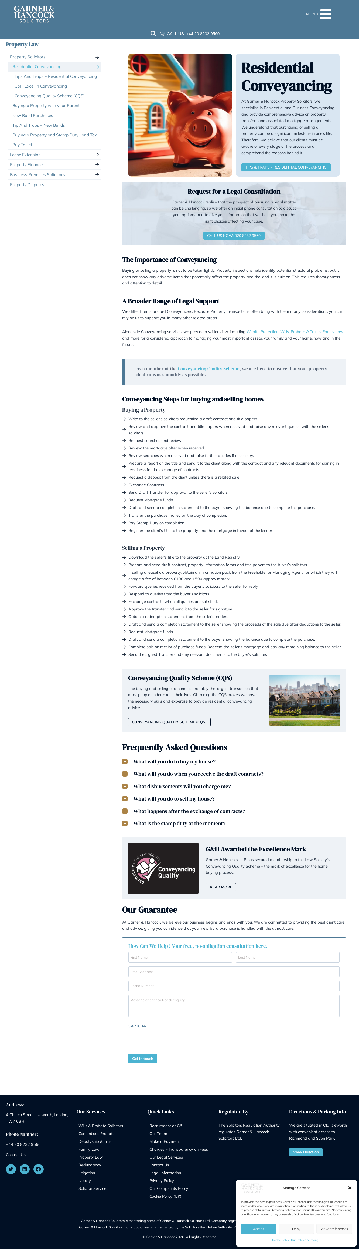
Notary (84, 1178)
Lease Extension (25, 154)
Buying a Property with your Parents (47, 105)
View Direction (306, 1150)
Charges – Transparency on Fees (178, 1147)
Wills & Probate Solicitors (100, 1124)
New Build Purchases (32, 115)
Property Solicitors (28, 56)
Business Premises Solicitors (37, 174)
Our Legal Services (166, 1155)
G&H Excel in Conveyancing (41, 86)
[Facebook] (38, 1168)
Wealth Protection (262, 331)
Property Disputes (27, 184)
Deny (296, 1229)
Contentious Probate (96, 1131)
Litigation (86, 1171)
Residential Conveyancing (36, 66)
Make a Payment (164, 1139)
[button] (350, 1188)
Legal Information (165, 1171)
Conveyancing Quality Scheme (209, 368)
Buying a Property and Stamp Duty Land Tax (54, 134)
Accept (258, 1229)
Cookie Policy (280, 1240)
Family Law (333, 331)
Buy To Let (22, 144)
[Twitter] (11, 1168)
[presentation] (163, 1040)
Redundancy (89, 1163)
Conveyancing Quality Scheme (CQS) (50, 95)
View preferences (334, 1229)
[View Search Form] (153, 34)
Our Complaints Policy (168, 1186)
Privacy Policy (161, 1178)
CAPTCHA (137, 1025)
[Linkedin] (25, 1168)
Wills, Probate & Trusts (300, 331)
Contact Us (16, 1153)
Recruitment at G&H (167, 1124)
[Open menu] (328, 14)
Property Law (22, 44)
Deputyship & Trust (95, 1139)
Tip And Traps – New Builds (38, 125)
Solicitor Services (93, 1186)
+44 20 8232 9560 (203, 33)
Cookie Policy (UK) (165, 1194)
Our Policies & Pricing (304, 1240)
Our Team (158, 1131)
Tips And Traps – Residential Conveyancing (56, 76)
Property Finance (26, 164)
